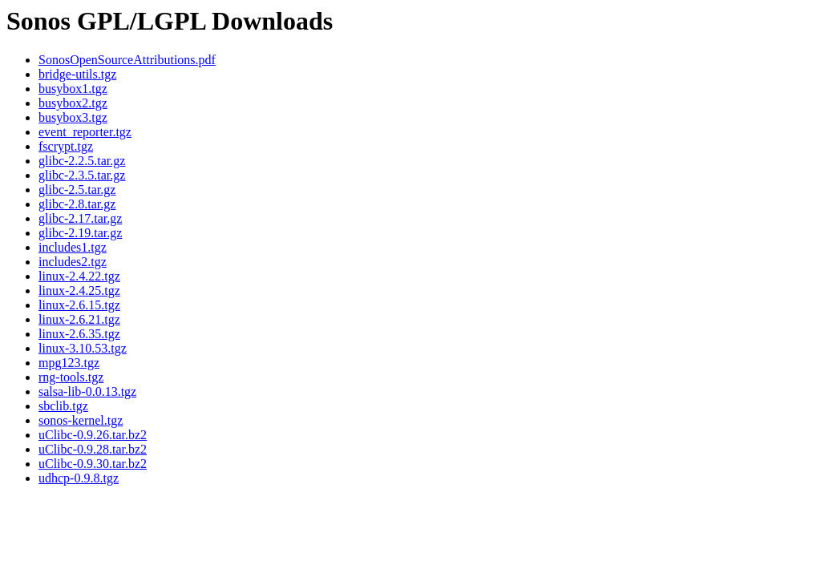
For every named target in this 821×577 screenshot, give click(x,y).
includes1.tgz (72, 247)
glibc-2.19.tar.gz (80, 233)
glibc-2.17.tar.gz (80, 218)
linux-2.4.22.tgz (79, 276)
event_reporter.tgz (84, 132)
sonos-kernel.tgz (80, 420)
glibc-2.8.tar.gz (76, 204)
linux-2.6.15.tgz (79, 305)
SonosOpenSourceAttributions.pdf (127, 60)
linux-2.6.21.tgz (79, 319)
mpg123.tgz (68, 362)
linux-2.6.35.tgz (79, 334)
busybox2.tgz (72, 103)
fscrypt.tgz (65, 146)
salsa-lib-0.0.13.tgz (87, 391)
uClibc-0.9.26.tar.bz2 (92, 435)
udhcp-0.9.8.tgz (78, 478)
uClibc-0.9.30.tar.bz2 (92, 463)
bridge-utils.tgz (77, 74)
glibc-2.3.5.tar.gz (81, 175)
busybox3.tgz (72, 117)
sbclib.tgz (63, 406)
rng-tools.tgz (70, 377)
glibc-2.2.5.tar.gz (81, 160)
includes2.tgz (72, 261)
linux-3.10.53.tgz (82, 348)
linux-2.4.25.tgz (79, 290)
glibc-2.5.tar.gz (76, 189)
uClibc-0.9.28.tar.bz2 (92, 449)
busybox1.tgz (72, 88)
